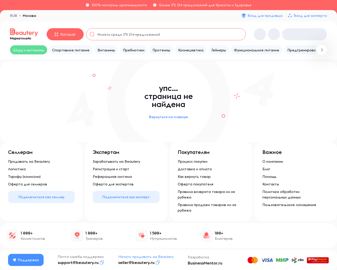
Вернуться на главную (168, 117)
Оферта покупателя (195, 184)
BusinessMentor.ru (205, 262)
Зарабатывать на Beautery (116, 161)
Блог (266, 169)
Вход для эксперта (310, 15)
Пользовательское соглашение (289, 204)
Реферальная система (112, 176)
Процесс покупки (192, 161)
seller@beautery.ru (136, 262)
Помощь (269, 176)
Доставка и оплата (195, 169)
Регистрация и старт (111, 169)
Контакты (270, 184)
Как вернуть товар (194, 176)
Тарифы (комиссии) (24, 176)
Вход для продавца (265, 15)
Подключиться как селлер (41, 197)
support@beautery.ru (78, 262)
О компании (272, 161)
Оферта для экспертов (113, 184)
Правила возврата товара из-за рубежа (206, 194)
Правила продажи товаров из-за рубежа (207, 207)
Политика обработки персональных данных (281, 194)
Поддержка (26, 260)
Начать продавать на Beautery (146, 256)
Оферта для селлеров (27, 184)
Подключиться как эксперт (126, 197)
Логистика (17, 169)
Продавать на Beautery (29, 161)
